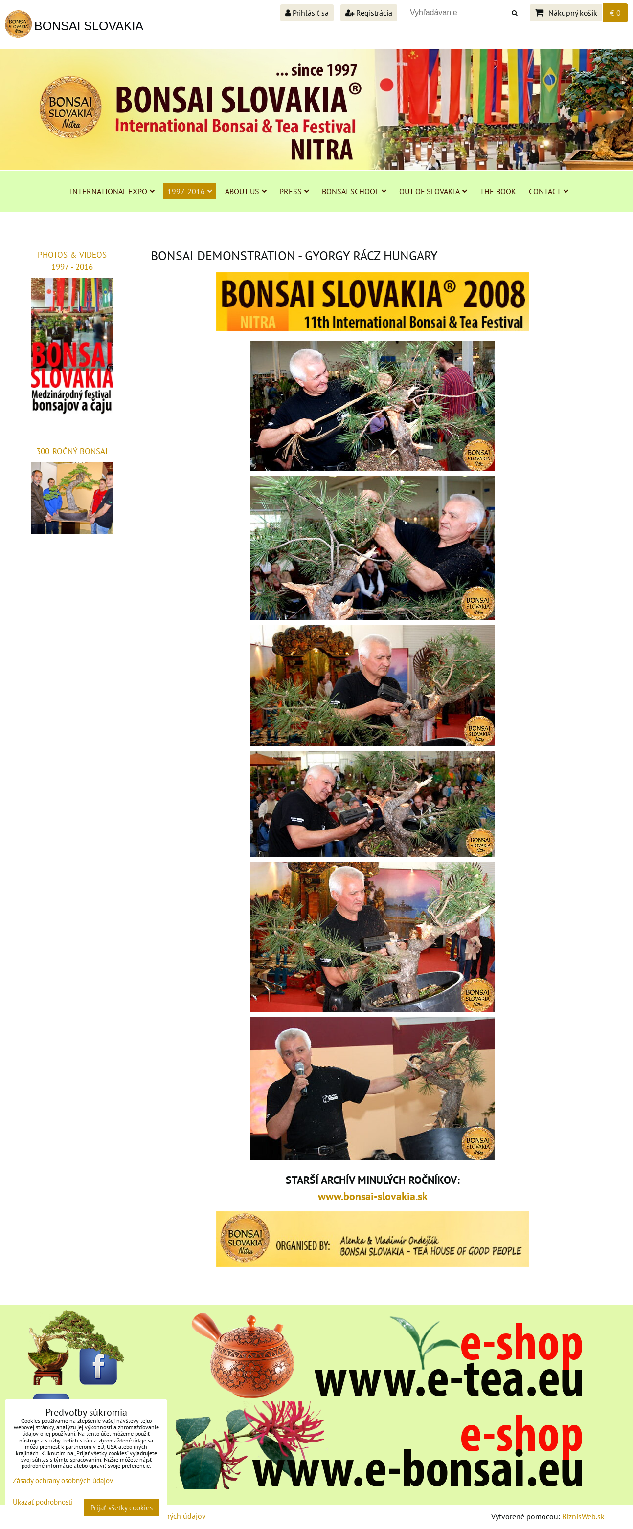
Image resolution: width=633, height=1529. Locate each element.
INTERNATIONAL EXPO (112, 191)
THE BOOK (498, 191)
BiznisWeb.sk (583, 1516)
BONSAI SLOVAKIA (88, 26)
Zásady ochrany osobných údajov (63, 1480)
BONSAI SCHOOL (354, 191)
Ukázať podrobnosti (43, 1502)
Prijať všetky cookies (121, 1507)
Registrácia (368, 13)
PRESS (294, 191)
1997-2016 (189, 191)
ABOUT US (246, 191)
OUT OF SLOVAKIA (433, 191)
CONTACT (548, 191)
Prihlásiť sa (307, 13)
